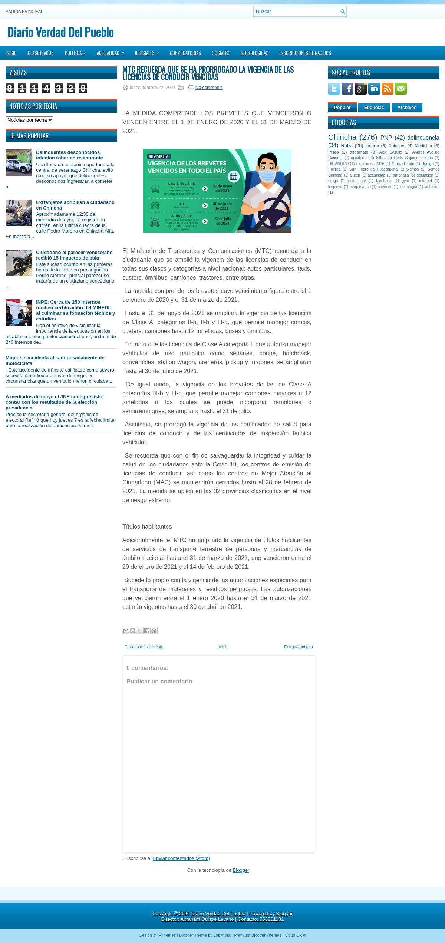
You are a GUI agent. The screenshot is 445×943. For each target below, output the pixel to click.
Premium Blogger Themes (257, 935)
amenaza (401, 175)
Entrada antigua (298, 646)
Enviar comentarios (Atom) (181, 858)
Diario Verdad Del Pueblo (60, 31)
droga (333, 181)
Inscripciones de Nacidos (305, 52)
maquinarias (360, 187)
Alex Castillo (390, 152)
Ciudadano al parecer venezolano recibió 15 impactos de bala (74, 255)
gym (405, 181)
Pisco (333, 151)
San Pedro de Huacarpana (373, 169)
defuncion (424, 175)
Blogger (241, 870)
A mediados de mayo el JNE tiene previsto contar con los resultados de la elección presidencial (54, 402)
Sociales (221, 52)
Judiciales (149, 50)
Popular (342, 107)
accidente (359, 158)
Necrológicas (254, 52)
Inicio (11, 52)
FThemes (167, 935)
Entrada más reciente (144, 646)
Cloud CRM (295, 935)
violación (432, 187)
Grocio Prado (402, 164)
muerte (372, 145)
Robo (346, 145)
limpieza (335, 187)
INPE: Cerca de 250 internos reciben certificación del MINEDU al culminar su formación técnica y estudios (75, 310)
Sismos (412, 169)
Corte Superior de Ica (413, 158)
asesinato (359, 151)
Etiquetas (374, 107)
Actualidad (113, 50)
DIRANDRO (338, 164)
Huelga (427, 164)
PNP (386, 138)
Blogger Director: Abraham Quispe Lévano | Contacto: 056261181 (227, 916)
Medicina (423, 145)
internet (425, 181)
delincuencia (423, 138)
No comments (209, 87)
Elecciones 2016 (370, 164)
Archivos (407, 107)
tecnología (408, 187)
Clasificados (41, 52)
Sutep (355, 175)
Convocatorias (185, 52)
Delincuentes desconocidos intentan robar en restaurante (69, 155)
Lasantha (222, 935)
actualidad (376, 175)
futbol (380, 158)
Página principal (24, 11)
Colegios (396, 145)
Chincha (342, 137)
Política (78, 50)
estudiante (357, 181)
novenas (385, 187)
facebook (384, 181)
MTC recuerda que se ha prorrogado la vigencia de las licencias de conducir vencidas (208, 73)
